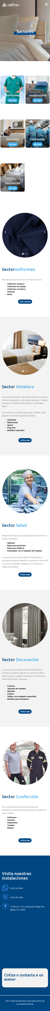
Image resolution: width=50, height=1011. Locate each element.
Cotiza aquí (25, 440)
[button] (5, 232)
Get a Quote (25, 302)
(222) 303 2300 (16, 897)
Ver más (12, 100)
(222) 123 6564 (16, 888)
